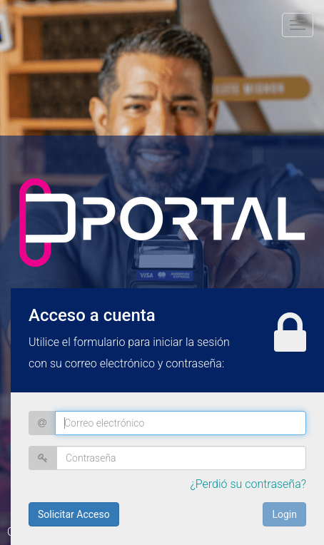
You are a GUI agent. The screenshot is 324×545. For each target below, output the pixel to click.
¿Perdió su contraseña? (248, 484)
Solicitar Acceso (74, 514)
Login (284, 514)
